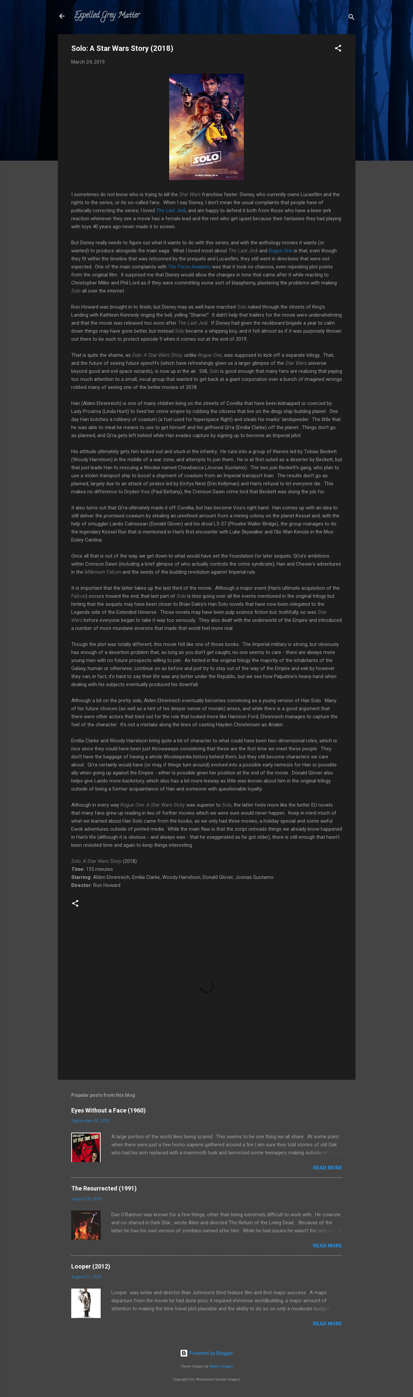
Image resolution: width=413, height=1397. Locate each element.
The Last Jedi (171, 211)
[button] (338, 49)
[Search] (351, 18)
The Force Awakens (189, 267)
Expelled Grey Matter (106, 16)
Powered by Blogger (206, 1353)
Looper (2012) (90, 1266)
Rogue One (280, 251)
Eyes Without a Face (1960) (108, 1110)
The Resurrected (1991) (104, 1188)
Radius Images (221, 1366)
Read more (327, 1168)
